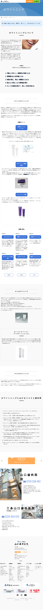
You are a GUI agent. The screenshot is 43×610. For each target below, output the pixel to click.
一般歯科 (10, 570)
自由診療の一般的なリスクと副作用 (27, 598)
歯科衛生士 (28, 569)
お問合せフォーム (20, 579)
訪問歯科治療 (11, 579)
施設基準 (27, 599)
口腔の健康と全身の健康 (4, 573)
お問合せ (21, 274)
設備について (20, 574)
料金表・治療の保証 (21, 576)
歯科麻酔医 (28, 567)
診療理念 (1, 567)
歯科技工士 (28, 574)
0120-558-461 (33, 481)
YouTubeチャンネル (3, 574)
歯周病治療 (10, 574)
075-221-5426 (27, 488)
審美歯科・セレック (12, 569)
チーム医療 (2, 569)
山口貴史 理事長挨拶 (3, 566)
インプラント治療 (11, 567)
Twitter (20, 560)
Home (1, 18)
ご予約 (34, 274)
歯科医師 (27, 566)
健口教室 (19, 573)
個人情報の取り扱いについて (10, 598)
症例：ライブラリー (12, 580)
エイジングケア (11, 577)
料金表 (9, 274)
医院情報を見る (26, 492)
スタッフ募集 (20, 580)
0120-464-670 (12, 516)
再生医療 (10, 566)
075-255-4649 (5, 525)
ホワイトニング (11, 576)
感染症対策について (18, 599)
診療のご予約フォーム (21, 577)
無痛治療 (10, 573)
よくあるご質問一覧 (38, 566)
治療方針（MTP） (3, 570)
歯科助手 (27, 573)
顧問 (27, 576)
